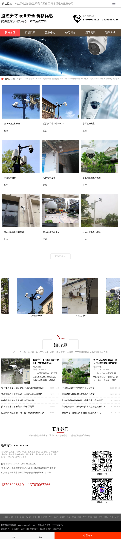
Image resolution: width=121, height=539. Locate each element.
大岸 (111, 517)
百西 (84, 517)
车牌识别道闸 (45, 529)
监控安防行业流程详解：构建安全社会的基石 (21, 394)
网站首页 (10, 32)
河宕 (101, 517)
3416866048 (31, 464)
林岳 (106, 517)
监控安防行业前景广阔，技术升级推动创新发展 (22, 412)
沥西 (90, 517)
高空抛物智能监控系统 (14, 232)
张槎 (40, 517)
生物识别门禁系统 (111, 79)
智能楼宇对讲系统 (59, 79)
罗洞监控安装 (37, 315)
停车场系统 (29, 79)
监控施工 (34, 529)
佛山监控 (7, 3)
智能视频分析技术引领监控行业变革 (17, 400)
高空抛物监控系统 (51, 232)
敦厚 (16, 517)
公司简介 (70, 32)
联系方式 (110, 32)
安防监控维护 (10, 178)
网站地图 (15, 529)
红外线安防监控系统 (92, 232)
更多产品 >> (60, 256)
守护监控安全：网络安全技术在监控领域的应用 (22, 388)
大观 (117, 517)
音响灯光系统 (74, 79)
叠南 (22, 517)
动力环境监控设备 (12, 123)
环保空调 (57, 529)
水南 (34, 517)
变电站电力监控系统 (92, 178)
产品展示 (30, 32)
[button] (59, 73)
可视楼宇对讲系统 (43, 79)
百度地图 (25, 529)
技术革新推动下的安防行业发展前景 (17, 406)
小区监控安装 (89, 123)
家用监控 (85, 79)
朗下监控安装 (82, 315)
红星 (68, 517)
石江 (45, 517)
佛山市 (28, 517)
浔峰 (79, 517)
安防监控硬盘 (49, 178)
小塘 (11, 517)
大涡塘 (5, 517)
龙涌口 (62, 517)
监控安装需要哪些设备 (53, 123)
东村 (50, 517)
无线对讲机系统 (96, 79)
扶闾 (95, 517)
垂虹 (56, 517)
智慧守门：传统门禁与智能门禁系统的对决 (81, 412)
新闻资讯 (90, 32)
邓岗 (74, 517)
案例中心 (50, 32)
